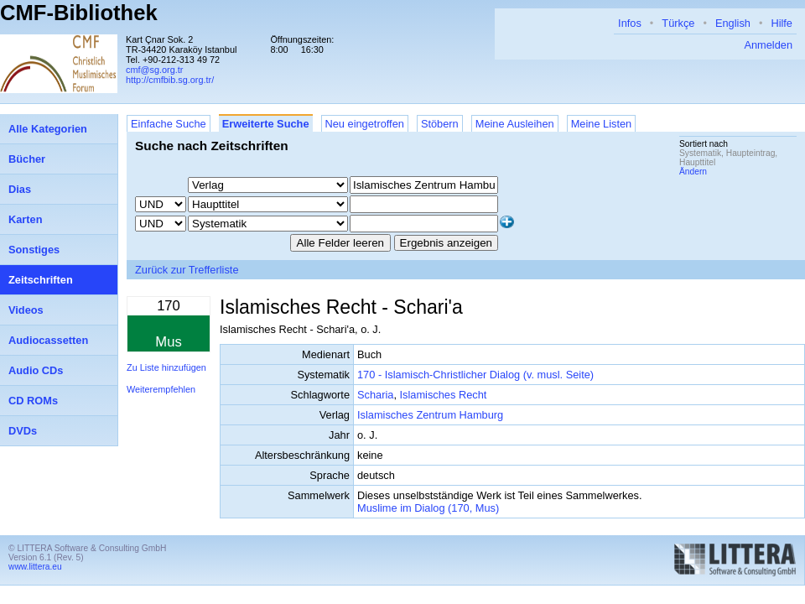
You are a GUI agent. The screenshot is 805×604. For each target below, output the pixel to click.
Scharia (375, 394)
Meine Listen (601, 123)
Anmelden (768, 45)
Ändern (693, 171)
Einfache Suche (168, 123)
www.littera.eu (35, 566)
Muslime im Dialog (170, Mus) (428, 508)
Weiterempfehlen (161, 389)
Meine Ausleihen (514, 123)
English (732, 23)
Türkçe (678, 23)
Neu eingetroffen (364, 123)
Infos (629, 23)
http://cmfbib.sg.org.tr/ (170, 80)
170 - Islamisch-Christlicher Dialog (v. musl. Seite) (475, 374)
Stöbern (440, 123)
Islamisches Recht (443, 394)
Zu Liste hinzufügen (166, 367)
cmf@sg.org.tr (154, 70)
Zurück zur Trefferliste (187, 269)
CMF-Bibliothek (79, 12)
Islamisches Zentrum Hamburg (430, 415)
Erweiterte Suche (265, 123)
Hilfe (781, 23)
